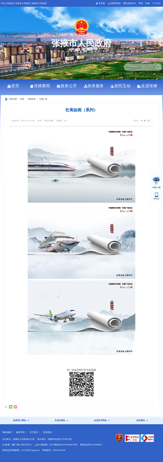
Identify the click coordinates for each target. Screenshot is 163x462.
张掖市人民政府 (39, 3)
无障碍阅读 (114, 3)
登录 (141, 3)
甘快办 (156, 199)
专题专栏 (32, 99)
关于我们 (33, 432)
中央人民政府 (7, 3)
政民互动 (121, 86)
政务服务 (95, 86)
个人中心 (156, 3)
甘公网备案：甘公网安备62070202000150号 (56, 445)
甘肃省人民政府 (22, 3)
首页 (14, 86)
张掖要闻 (41, 86)
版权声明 (20, 432)
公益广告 (43, 99)
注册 (147, 3)
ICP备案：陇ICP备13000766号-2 (17, 445)
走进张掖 (148, 86)
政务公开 (68, 86)
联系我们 (47, 432)
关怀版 (101, 3)
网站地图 (6, 432)
